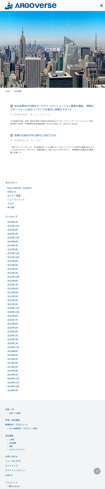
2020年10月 (13, 312)
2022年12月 (13, 276)
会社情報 (9, 435)
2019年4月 (12, 362)
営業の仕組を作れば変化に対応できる (35, 135)
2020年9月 (12, 315)
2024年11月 (13, 237)
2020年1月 (12, 343)
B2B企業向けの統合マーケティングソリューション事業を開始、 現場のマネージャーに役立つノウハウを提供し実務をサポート (52, 107)
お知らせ (11, 191)
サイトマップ (11, 465)
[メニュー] (102, 5)
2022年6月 (12, 288)
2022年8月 (12, 280)
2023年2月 (12, 272)
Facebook (15, 486)
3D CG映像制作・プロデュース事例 (23, 428)
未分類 (10, 207)
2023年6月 (12, 265)
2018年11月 (13, 382)
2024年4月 (12, 249)
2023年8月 (12, 261)
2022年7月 (12, 284)
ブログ (37, 140)
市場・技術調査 (12, 420)
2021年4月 (12, 300)
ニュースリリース (41, 114)
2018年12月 (13, 378)
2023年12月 (13, 253)
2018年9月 (12, 390)
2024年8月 (12, 241)
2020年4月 (12, 331)
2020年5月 (12, 327)
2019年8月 (12, 351)
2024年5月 (12, 245)
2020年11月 (13, 308)
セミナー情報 (14, 195)
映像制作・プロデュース (16, 424)
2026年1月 (12, 221)
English (8, 474)
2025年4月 (12, 229)
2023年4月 (12, 268)
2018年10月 (13, 386)
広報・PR (9, 409)
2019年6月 (12, 355)
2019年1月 (12, 374)
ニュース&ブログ (13, 460)
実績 (11, 446)
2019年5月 (12, 359)
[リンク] (30, 5)
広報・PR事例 (15, 413)
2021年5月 (12, 296)
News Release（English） (20, 187)
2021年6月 (12, 292)
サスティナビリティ (17, 449)
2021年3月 (12, 304)
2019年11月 (13, 347)
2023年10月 (13, 257)
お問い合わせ (11, 456)
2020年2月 (12, 339)
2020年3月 (12, 335)
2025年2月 (12, 233)
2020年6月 (12, 323)
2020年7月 (12, 319)
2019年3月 (12, 366)
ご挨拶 (11, 439)
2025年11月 (13, 225)
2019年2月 (12, 370)
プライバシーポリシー (15, 470)
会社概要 (12, 443)
